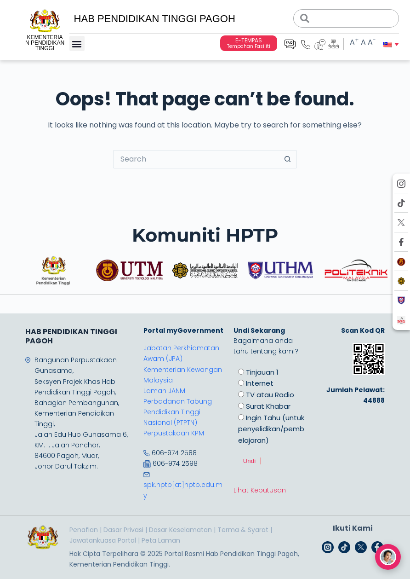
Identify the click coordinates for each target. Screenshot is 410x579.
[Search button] (288, 159)
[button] (77, 43)
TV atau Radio (270, 395)
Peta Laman (161, 540)
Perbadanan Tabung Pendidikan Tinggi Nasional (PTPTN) (177, 412)
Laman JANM (164, 390)
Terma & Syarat (242, 529)
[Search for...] (196, 159)
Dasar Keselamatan (180, 529)
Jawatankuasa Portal (102, 540)
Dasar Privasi (123, 529)
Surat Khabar (268, 406)
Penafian (83, 529)
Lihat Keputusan (259, 490)
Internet (259, 383)
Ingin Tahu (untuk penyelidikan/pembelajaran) (271, 429)
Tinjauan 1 (262, 372)
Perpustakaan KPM (173, 433)
